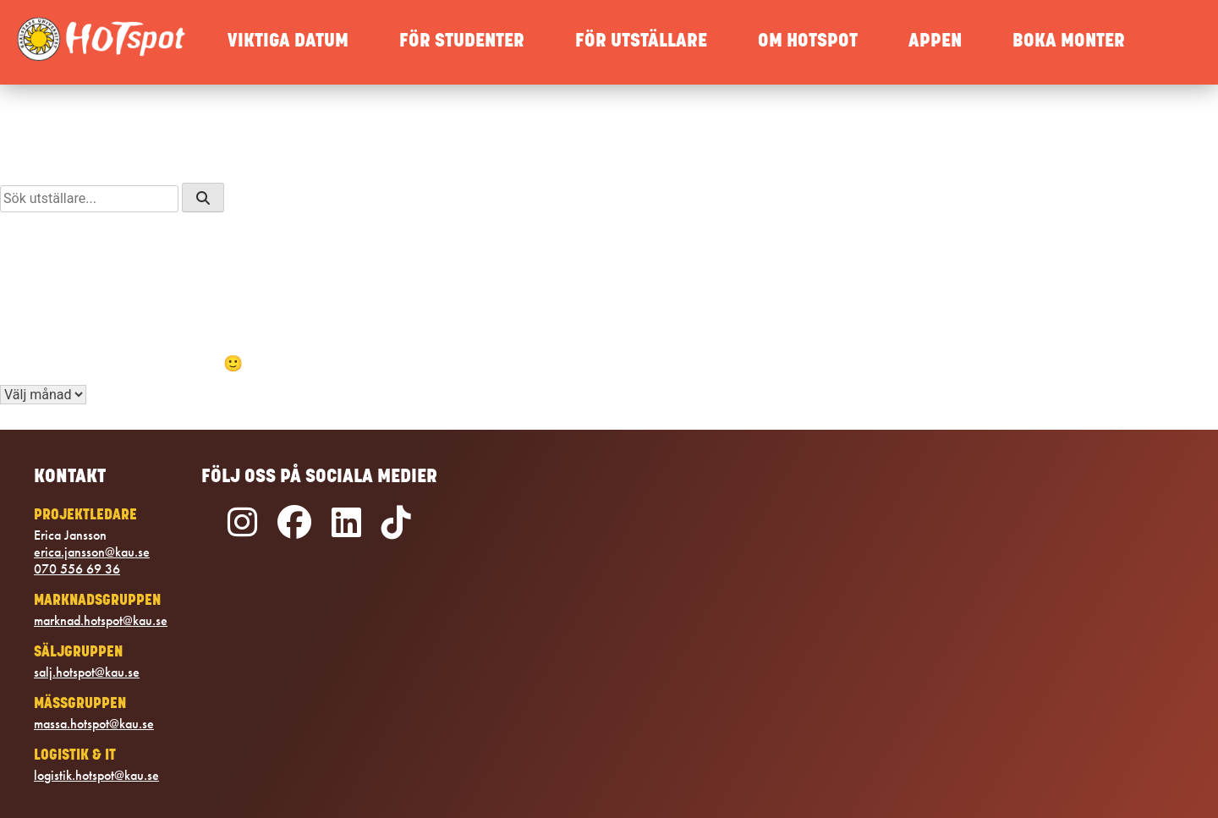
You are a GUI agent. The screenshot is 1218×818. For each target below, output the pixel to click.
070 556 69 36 (77, 569)
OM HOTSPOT (808, 42)
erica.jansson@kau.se (92, 552)
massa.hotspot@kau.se (94, 724)
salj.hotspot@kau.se (87, 672)
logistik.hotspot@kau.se (96, 775)
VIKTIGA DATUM (288, 42)
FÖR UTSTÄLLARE (641, 42)
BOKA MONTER (1068, 42)
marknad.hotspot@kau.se (100, 620)
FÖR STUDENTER (461, 42)
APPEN (935, 42)
